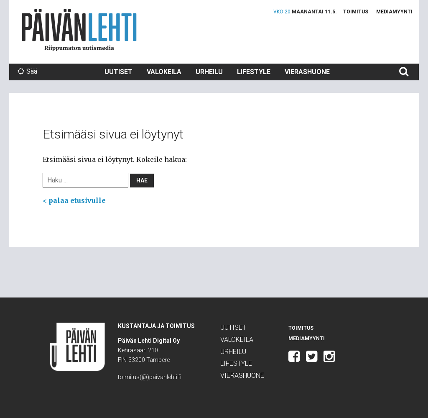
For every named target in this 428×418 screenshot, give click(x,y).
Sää (27, 71)
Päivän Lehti (79, 30)
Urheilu (209, 72)
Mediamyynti (394, 12)
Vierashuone (307, 72)
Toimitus (355, 12)
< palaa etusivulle (74, 200)
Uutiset (118, 72)
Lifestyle (253, 72)
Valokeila (164, 72)
